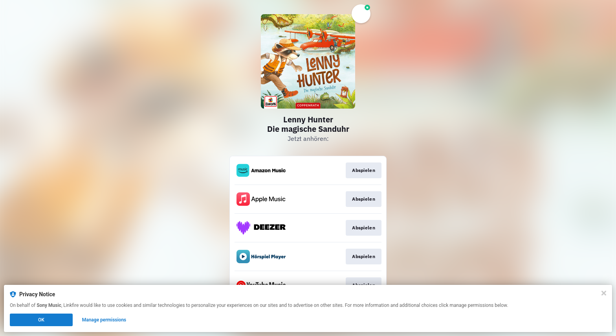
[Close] (604, 293)
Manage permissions (104, 320)
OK (41, 320)
